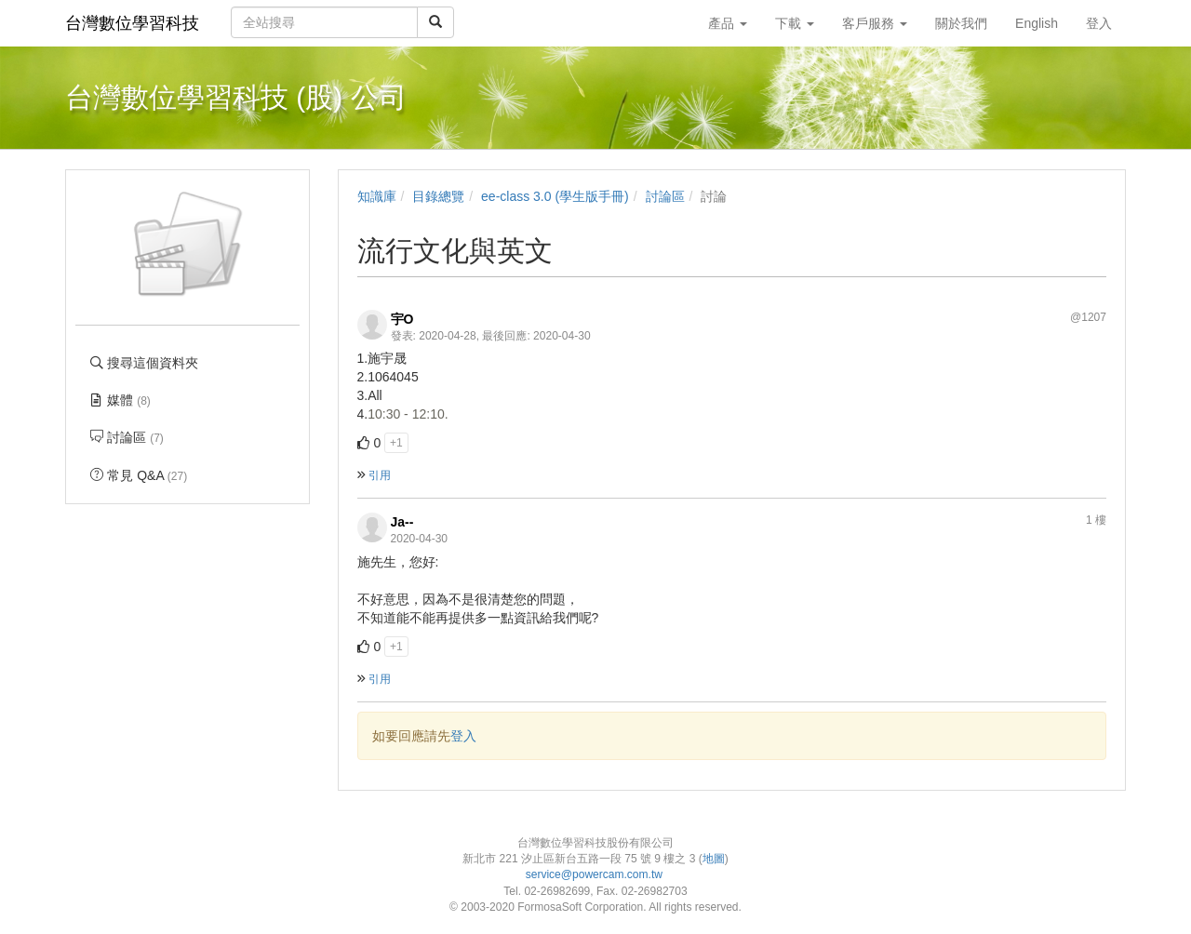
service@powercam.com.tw (596, 874)
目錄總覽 (438, 196)
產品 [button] (727, 23)
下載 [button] (794, 23)
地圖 (714, 858)
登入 (463, 735)
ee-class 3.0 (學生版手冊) (555, 196)
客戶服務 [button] (874, 23)
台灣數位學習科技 (132, 23)
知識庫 (376, 196)
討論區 (665, 196)
